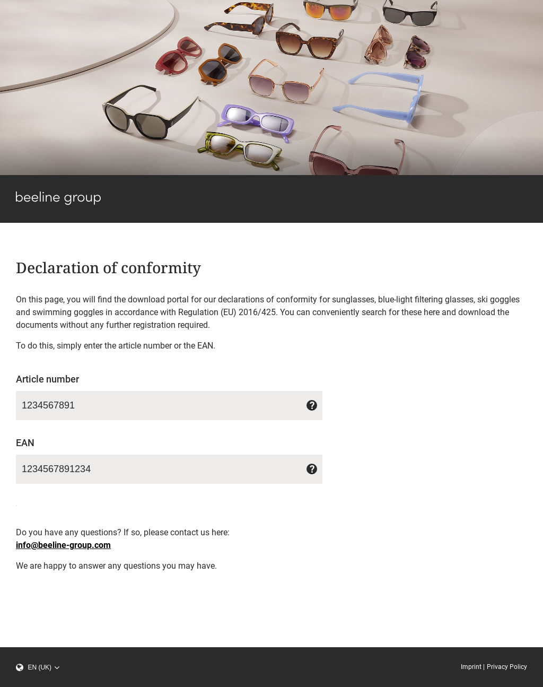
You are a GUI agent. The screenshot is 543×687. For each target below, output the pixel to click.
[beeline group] (58, 202)
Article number (47, 379)
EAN (25, 442)
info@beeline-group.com (63, 545)
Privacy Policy (507, 667)
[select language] (42, 667)
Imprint (471, 667)
